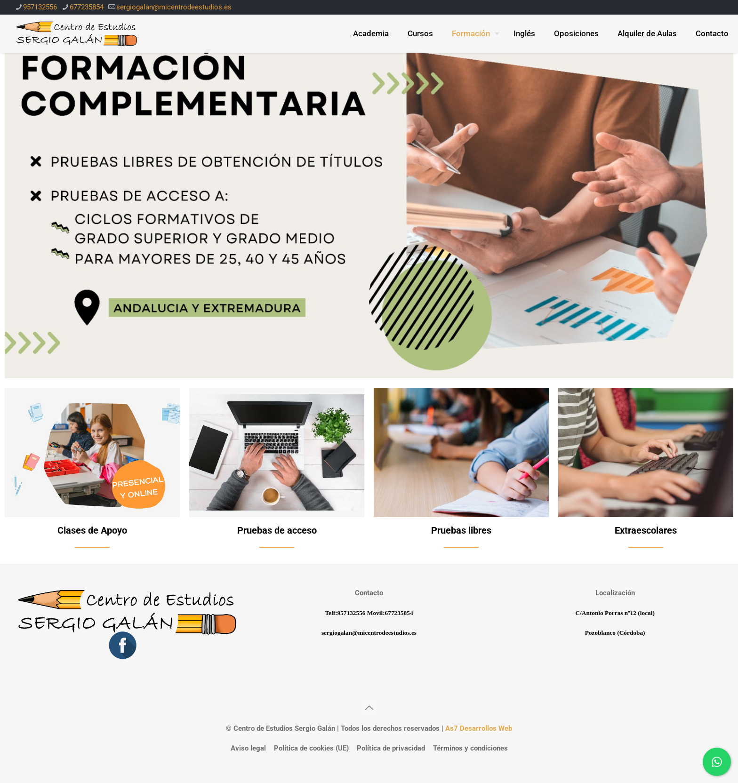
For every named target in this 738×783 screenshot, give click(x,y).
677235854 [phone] (87, 7)
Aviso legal (248, 748)
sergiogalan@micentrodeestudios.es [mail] (174, 7)
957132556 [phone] (40, 7)
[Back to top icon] (369, 708)
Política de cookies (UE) (311, 748)
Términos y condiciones (470, 748)
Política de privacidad (391, 748)
